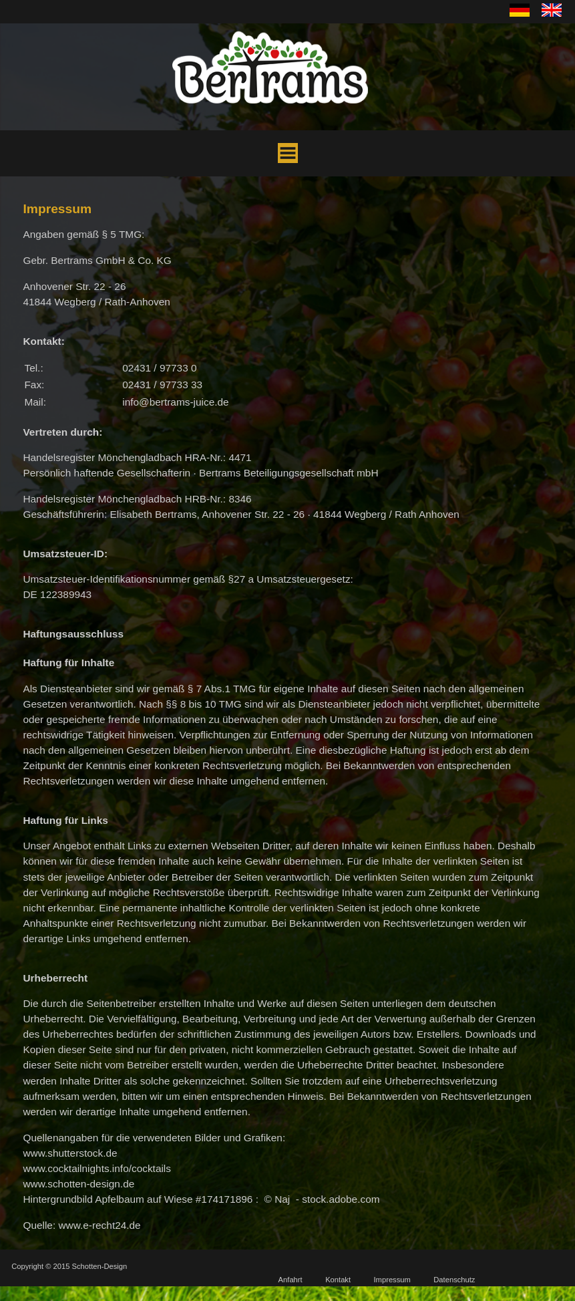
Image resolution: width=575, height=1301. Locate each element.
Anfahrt (290, 1280)
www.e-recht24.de (99, 1225)
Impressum (392, 1280)
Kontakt (338, 1280)
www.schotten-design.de (78, 1183)
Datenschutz (454, 1280)
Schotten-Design (100, 1266)
